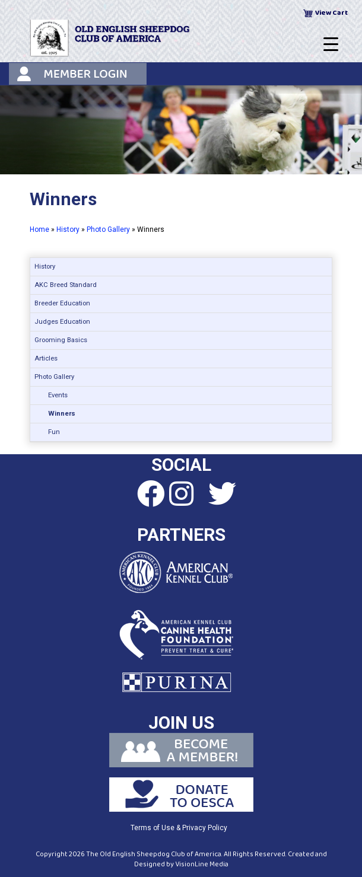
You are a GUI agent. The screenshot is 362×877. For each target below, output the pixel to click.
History (68, 229)
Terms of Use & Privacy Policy (179, 828)
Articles (46, 358)
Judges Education (62, 322)
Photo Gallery (108, 229)
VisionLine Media (201, 864)
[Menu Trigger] (330, 44)
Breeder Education (62, 303)
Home (39, 229)
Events (58, 395)
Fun (54, 432)
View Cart (331, 13)
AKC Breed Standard (65, 285)
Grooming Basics (60, 340)
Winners (61, 413)
